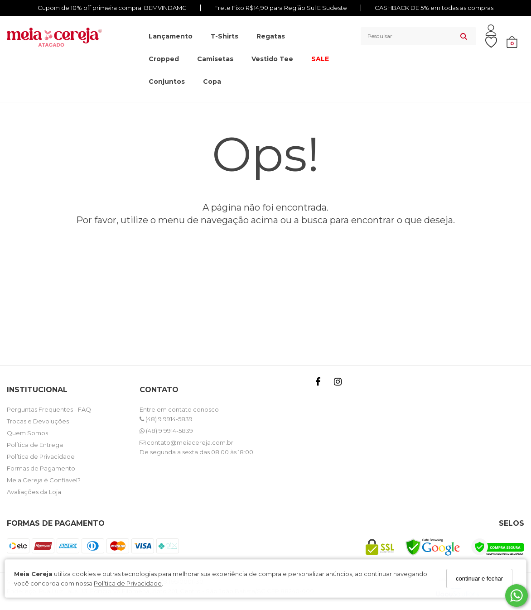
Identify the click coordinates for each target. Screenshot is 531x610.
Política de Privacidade (128, 583)
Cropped (164, 59)
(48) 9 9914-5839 (166, 419)
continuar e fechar (479, 578)
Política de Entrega (35, 444)
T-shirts (224, 36)
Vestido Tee (272, 59)
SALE (320, 59)
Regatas (270, 36)
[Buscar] (463, 36)
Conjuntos (167, 81)
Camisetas (215, 59)
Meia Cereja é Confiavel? (44, 480)
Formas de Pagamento (41, 468)
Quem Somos (27, 433)
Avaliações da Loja (34, 491)
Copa (212, 81)
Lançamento (171, 36)
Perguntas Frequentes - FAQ (49, 409)
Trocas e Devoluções (38, 421)
